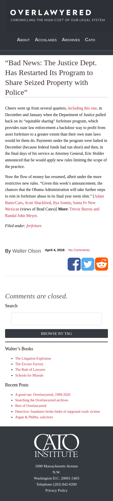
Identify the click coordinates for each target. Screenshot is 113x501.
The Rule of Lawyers (30, 370)
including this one (82, 108)
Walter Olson (26, 251)
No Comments (79, 250)
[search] (51, 319)
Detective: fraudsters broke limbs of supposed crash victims (57, 411)
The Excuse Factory (29, 364)
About (23, 39)
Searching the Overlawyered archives (41, 400)
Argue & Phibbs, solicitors (34, 417)
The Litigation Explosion (33, 358)
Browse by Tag (56, 333)
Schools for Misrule (29, 375)
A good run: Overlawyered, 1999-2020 (42, 395)
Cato (90, 39)
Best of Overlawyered (30, 406)
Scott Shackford (38, 203)
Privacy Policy (56, 490)
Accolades (46, 39)
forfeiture (34, 226)
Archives (71, 39)
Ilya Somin (62, 203)
